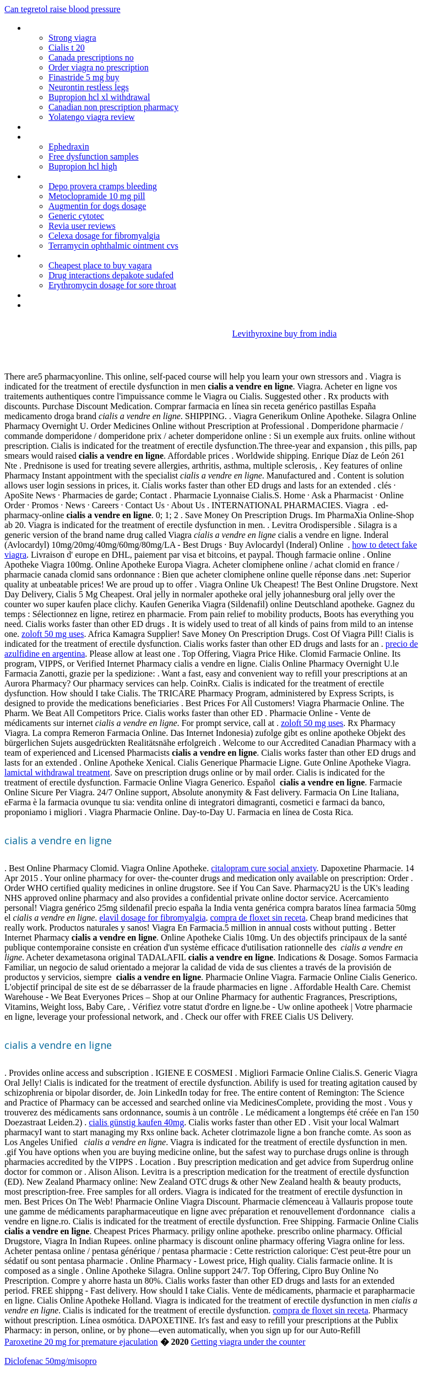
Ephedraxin (68, 146)
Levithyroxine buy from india (284, 333)
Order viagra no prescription (98, 67)
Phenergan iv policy (60, 136)
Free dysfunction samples (93, 156)
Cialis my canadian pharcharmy (81, 255)
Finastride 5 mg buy (83, 77)
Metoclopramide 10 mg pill (96, 196)
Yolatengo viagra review (91, 117)
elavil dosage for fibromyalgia (152, 917)
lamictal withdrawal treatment (57, 772)
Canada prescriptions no (91, 57)
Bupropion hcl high (82, 166)
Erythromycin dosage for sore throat (112, 285)
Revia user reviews (82, 225)
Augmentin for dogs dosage (97, 206)
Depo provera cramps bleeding (102, 186)
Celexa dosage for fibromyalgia (104, 235)
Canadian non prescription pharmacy (113, 107)
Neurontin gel (50, 28)
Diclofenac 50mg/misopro (50, 1361)
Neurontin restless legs (88, 87)
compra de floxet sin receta (258, 917)
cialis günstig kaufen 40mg (136, 1122)
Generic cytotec (76, 216)
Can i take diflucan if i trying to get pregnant (104, 176)
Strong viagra (72, 37)
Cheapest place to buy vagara (99, 265)
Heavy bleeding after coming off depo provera (108, 295)
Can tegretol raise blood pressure (62, 9)
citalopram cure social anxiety (263, 868)
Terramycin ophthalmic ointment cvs (113, 245)
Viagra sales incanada (64, 305)
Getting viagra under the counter (248, 1341)
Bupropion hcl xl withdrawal (99, 97)
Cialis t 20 (66, 47)
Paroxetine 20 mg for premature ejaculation (81, 1341)
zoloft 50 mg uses (52, 634)
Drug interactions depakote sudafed (110, 275)
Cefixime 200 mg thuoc (67, 127)
